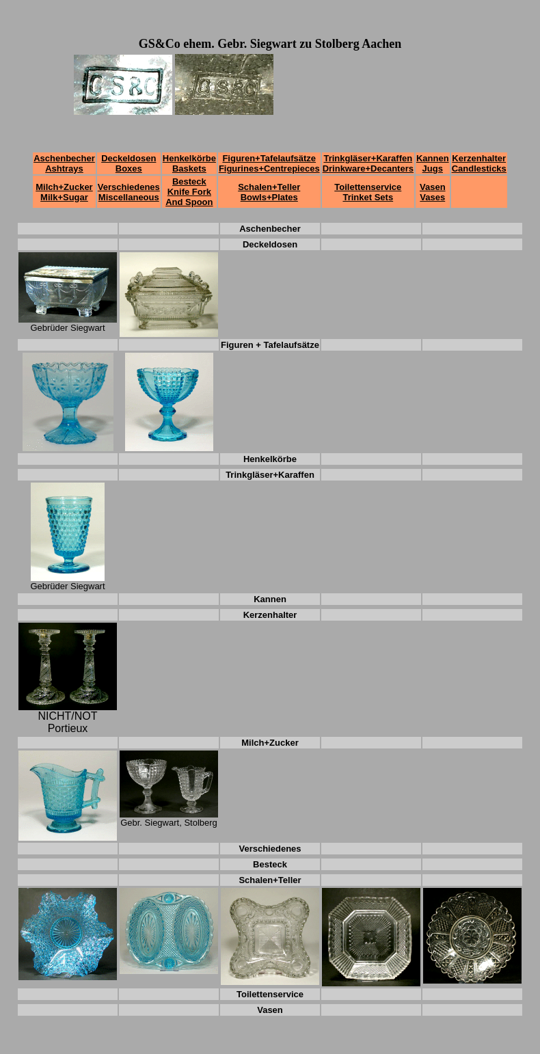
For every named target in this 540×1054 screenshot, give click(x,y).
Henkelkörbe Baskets (189, 163)
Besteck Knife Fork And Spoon (189, 191)
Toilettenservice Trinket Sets (367, 192)
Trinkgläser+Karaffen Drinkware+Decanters (368, 163)
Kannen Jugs (432, 163)
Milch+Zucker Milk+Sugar (64, 192)
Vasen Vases (433, 192)
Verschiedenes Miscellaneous (129, 192)
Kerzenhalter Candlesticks (479, 163)
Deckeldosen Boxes (128, 163)
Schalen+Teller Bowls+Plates (269, 192)
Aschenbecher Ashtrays (64, 163)
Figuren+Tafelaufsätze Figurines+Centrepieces (269, 163)
